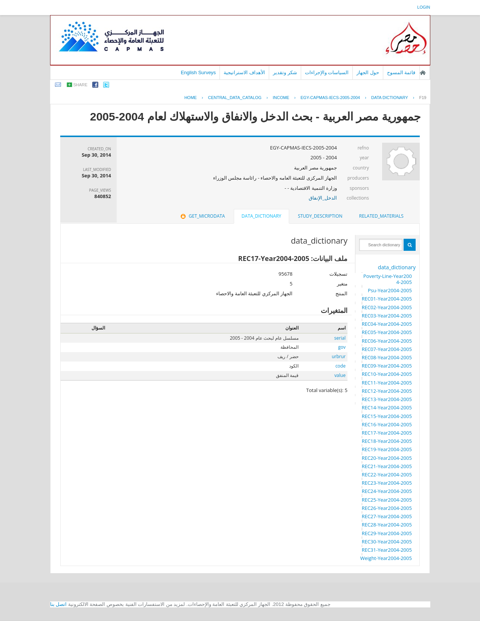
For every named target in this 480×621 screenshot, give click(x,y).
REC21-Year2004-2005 (387, 466)
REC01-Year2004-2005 (387, 299)
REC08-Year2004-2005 (387, 357)
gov (342, 347)
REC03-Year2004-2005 (387, 316)
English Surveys (198, 72)
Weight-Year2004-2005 (386, 558)
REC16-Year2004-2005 (387, 424)
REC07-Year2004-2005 (387, 349)
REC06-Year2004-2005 (387, 341)
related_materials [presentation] (381, 216)
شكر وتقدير (285, 72)
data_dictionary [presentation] (261, 216)
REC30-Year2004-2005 (387, 542)
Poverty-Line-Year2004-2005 (387, 279)
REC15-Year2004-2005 (387, 416)
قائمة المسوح (401, 72)
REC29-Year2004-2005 (387, 533)
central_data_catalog (234, 97)
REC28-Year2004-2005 (387, 525)
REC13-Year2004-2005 (387, 399)
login (423, 7)
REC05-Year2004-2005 (387, 332)
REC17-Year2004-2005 (387, 433)
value (340, 375)
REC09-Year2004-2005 (387, 366)
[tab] (381, 216)
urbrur (339, 356)
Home (190, 97)
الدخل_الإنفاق (323, 197)
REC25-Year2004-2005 (387, 500)
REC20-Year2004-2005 (387, 458)
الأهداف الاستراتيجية (244, 72)
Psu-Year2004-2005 (390, 290)
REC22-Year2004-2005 (387, 474)
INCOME (281, 97)
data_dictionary (397, 267)
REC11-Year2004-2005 (387, 383)
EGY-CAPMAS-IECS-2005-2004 (330, 97)
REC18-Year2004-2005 (387, 441)
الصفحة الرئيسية (423, 73)
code (340, 366)
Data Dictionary (389, 97)
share (80, 84)
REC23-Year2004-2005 (387, 483)
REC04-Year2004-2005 (387, 324)
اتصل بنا (58, 604)
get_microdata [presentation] (202, 216)
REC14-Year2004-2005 (387, 407)
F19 (423, 97)
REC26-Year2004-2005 (387, 508)
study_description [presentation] (320, 216)
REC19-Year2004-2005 (387, 449)
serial (340, 338)
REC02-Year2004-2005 (387, 307)
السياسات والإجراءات (327, 72)
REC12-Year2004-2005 (387, 391)
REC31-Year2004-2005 (387, 550)
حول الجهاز (368, 72)
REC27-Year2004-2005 (387, 516)
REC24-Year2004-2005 (387, 491)
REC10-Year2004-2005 (387, 374)
